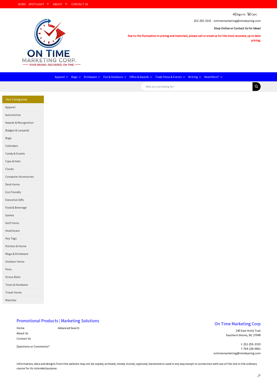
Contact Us (24, 338)
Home (20, 328)
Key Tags (11, 238)
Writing (193, 77)
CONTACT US (79, 4)
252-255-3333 (202, 21)
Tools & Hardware (16, 285)
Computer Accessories (19, 176)
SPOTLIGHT (36, 4)
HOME (22, 4)
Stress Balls (13, 277)
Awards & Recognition (19, 122)
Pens (8, 269)
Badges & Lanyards (17, 130)
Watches (10, 300)
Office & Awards (139, 77)
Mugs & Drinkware (16, 254)
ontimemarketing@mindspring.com (237, 21)
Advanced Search (68, 328)
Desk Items (12, 184)
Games (9, 215)
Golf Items (12, 223)
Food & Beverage (16, 207)
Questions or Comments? (33, 346)
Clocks (9, 169)
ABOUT (58, 4)
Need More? (211, 77)
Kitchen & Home (15, 246)
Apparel (60, 77)
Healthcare (12, 230)
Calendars (11, 146)
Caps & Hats (13, 161)
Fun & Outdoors (113, 77)
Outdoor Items (14, 261)
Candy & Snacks (15, 153)
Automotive (13, 115)
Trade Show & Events (168, 77)
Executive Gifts (14, 200)
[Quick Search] (197, 86)
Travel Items (13, 292)
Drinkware (90, 77)
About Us (22, 333)
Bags (74, 77)
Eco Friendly (13, 192)
